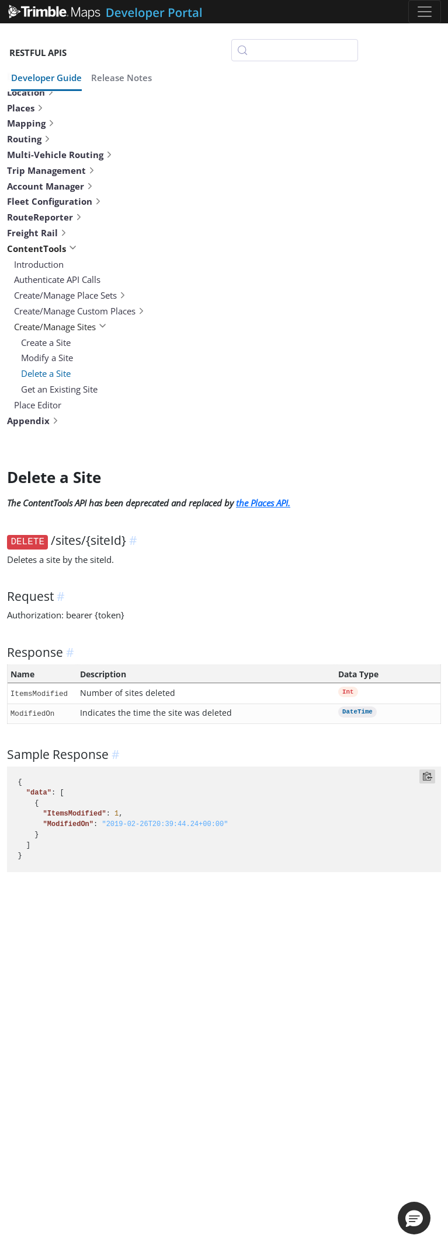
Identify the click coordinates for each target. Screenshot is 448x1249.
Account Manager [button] (50, 186)
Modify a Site (47, 357)
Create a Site (46, 342)
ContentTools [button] (42, 248)
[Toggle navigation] (424, 11)
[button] (414, 1218)
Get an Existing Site (59, 389)
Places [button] (25, 108)
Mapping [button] (31, 123)
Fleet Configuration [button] (54, 201)
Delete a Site (46, 373)
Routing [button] (29, 139)
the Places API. (263, 503)
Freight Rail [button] (37, 233)
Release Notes (121, 77)
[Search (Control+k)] (294, 50)
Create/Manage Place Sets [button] (70, 295)
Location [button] (30, 92)
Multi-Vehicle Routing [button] (60, 154)
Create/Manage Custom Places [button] (79, 311)
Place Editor (37, 405)
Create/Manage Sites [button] (60, 327)
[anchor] (135, 540)
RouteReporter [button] (44, 217)
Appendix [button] (33, 420)
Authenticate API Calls (57, 279)
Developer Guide (46, 77)
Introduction (39, 264)
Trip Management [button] (51, 170)
